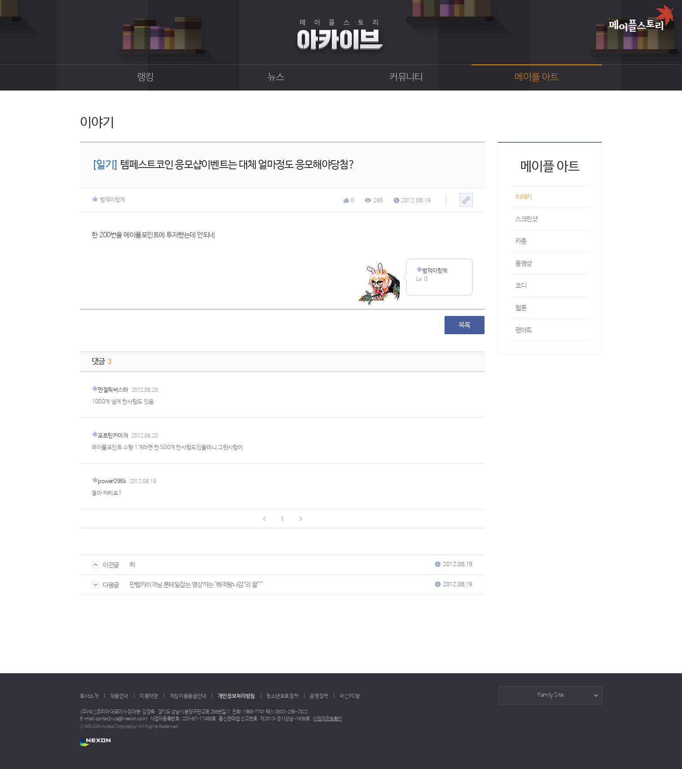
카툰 (520, 241)
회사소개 (89, 696)
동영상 (523, 263)
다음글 (105, 585)
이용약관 (149, 696)
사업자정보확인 (327, 719)
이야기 (523, 197)
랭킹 (145, 77)
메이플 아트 (536, 77)
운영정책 (319, 696)
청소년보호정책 (282, 696)
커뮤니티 (406, 77)
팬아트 (523, 330)
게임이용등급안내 (188, 696)
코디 (520, 285)
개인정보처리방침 (236, 696)
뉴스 (275, 77)
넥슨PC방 (350, 696)
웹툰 (520, 308)
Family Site (551, 695)
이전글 (105, 565)
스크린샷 (526, 219)
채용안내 (119, 696)
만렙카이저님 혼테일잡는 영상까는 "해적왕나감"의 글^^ (196, 584)
